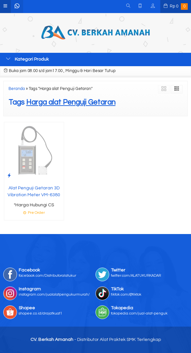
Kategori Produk (27, 59)
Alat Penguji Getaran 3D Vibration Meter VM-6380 (34, 191)
